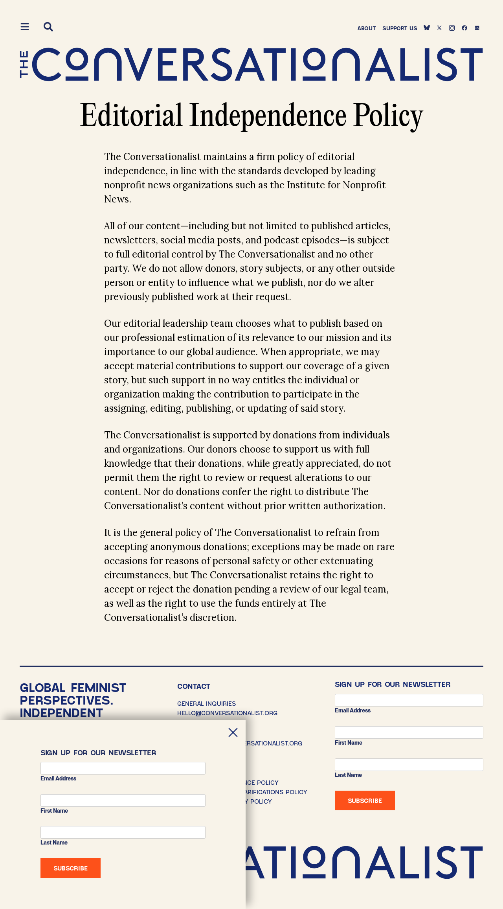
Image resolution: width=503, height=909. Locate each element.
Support (399, 28)
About (366, 28)
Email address (353, 710)
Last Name (348, 775)
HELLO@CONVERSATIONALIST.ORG (227, 712)
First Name (348, 743)
